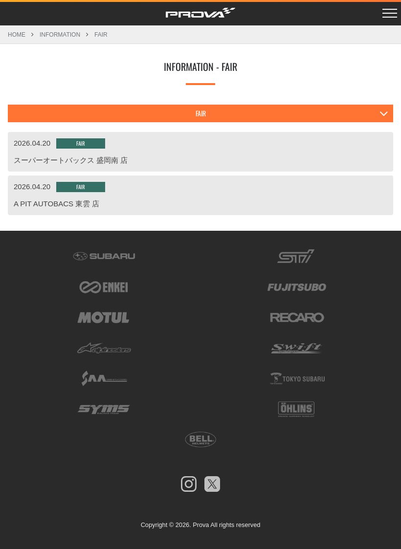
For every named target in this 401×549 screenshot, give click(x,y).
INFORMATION (60, 34)
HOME (16, 34)
